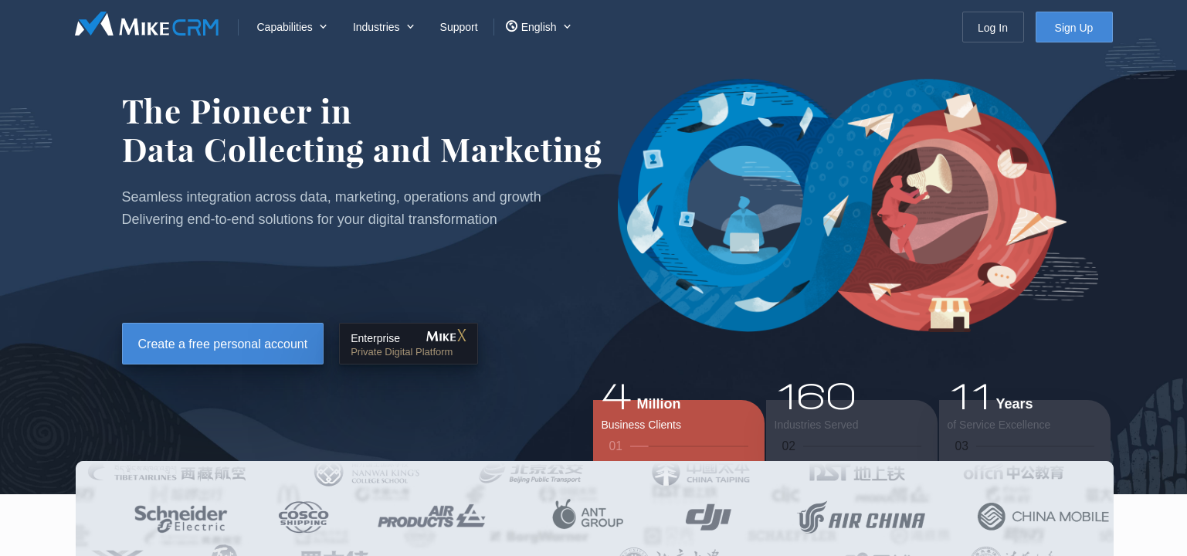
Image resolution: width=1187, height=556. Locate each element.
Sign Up (1074, 28)
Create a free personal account (223, 344)
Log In (993, 28)
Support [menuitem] (459, 27)
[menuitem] (289, 27)
